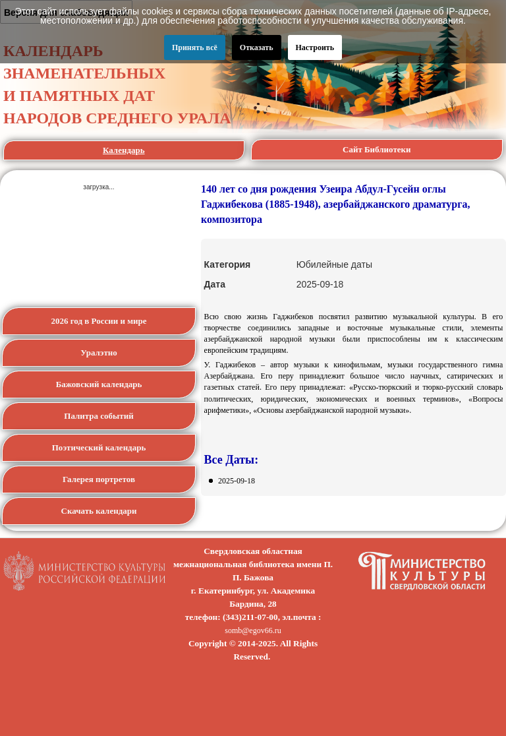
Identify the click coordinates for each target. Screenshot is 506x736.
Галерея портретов (99, 479)
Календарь (124, 150)
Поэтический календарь (99, 447)
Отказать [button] (256, 47)
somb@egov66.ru (253, 630)
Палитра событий (98, 416)
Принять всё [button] (194, 47)
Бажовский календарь (99, 384)
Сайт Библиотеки (377, 149)
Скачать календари (99, 511)
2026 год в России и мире (98, 321)
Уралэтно (98, 352)
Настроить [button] (315, 47)
